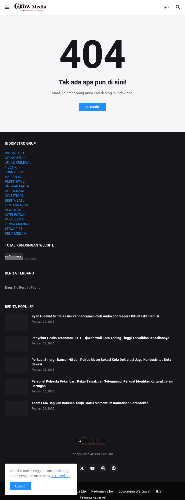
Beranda (92, 107)
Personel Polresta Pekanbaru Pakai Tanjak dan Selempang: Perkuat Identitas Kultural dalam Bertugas (102, 383)
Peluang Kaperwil (92, 497)
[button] (6, 7)
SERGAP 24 (13, 229)
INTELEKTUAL (15, 215)
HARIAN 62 (13, 177)
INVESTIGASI (15, 196)
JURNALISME (15, 172)
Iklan (159, 491)
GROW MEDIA (15, 158)
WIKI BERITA (14, 219)
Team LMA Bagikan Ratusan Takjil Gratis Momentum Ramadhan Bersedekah (90, 403)
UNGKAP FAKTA (17, 186)
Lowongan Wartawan (135, 491)
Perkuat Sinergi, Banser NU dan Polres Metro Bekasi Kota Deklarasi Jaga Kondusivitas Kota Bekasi (101, 362)
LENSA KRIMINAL (18, 224)
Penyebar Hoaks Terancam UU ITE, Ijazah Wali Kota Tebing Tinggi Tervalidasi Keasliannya (100, 338)
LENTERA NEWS (17, 205)
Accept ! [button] (20, 486)
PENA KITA (13, 210)
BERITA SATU (15, 200)
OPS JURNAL (15, 191)
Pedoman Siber (102, 491)
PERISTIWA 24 (15, 181)
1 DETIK (11, 167)
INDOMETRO (14, 153)
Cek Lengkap (60, 476)
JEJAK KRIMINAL (18, 162)
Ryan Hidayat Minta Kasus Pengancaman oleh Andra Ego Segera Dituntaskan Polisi (95, 316)
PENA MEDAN (15, 233)
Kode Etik (79, 491)
